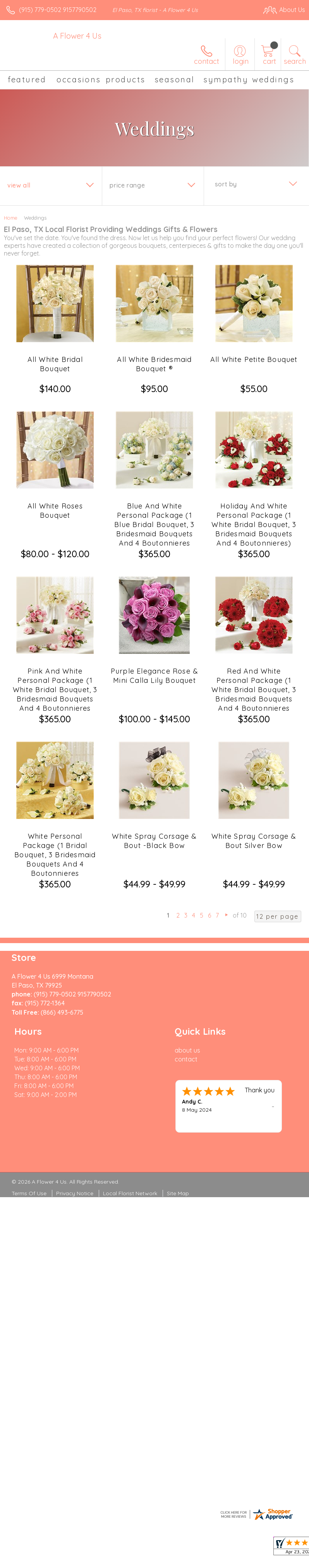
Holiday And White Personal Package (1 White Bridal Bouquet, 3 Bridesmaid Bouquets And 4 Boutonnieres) (253, 525)
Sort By (226, 184)
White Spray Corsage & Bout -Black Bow (154, 841)
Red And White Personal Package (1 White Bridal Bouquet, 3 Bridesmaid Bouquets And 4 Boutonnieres (253, 690)
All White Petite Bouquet (254, 359)
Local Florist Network (130, 1193)
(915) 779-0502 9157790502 (57, 10)
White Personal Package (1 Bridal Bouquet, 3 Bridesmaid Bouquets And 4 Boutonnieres (55, 855)
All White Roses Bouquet (55, 511)
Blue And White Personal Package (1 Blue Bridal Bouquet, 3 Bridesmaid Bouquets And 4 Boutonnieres (154, 525)
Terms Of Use (29, 1193)
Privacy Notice (74, 1193)
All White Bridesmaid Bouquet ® (154, 364)
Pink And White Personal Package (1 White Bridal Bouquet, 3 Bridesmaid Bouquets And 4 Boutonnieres (55, 690)
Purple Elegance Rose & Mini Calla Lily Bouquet (154, 676)
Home (10, 218)
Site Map (178, 1193)
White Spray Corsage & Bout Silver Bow (253, 841)
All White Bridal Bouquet (55, 364)
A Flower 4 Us (77, 36)
